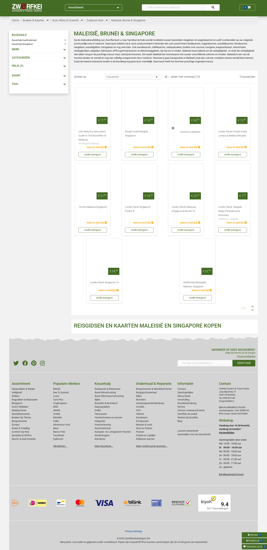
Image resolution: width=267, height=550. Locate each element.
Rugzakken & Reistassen (25, 399)
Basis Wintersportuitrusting (109, 396)
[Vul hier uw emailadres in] (205, 363)
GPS (138, 410)
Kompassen (142, 421)
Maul (55, 428)
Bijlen (97, 399)
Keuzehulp (103, 384)
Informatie (185, 384)
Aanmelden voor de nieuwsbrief (193, 434)
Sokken (15, 396)
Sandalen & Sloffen (22, 435)
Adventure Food (61, 424)
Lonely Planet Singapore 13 (104, 282)
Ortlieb (56, 414)
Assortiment (93, 7)
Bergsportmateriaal (146, 392)
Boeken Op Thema (21, 417)
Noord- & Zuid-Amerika (24, 439)
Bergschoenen (19, 421)
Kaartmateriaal (103, 428)
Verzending (183, 399)
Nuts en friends (144, 428)
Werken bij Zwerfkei (187, 417)
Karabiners (142, 417)
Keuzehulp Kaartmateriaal (24, 40)
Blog (179, 421)
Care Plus (58, 399)
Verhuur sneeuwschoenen (191, 410)
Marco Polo (59, 431)
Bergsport (17, 403)
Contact (181, 389)
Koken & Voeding (21, 428)
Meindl (56, 389)
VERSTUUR (244, 363)
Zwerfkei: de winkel (187, 414)
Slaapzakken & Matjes (23, 389)
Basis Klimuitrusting (105, 392)
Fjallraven (58, 439)
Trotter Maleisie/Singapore (93, 207)
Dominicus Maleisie (190, 131)
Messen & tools (144, 424)
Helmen (140, 414)
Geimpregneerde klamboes (150, 403)
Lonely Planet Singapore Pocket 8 (137, 209)
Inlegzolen (100, 421)
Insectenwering (103, 424)
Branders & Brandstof (106, 403)
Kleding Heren (19, 410)
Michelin (57, 417)
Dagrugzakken (102, 406)
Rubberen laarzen (145, 439)
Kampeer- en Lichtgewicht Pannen (113, 431)
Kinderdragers (102, 435)
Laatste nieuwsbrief (187, 430)
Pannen (140, 431)
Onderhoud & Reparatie (153, 384)
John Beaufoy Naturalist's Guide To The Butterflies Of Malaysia (92, 137)
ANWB (56, 410)
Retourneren (184, 396)
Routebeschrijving (186, 403)
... (47, 20)
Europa (15, 424)
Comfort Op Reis (20, 431)
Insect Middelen (20, 406)
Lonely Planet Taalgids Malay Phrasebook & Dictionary (232, 213)
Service (181, 406)
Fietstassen (101, 414)
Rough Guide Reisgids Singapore (136, 133)
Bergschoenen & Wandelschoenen (154, 389)
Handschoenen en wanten (108, 417)
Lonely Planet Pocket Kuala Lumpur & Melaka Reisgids (232, 133)
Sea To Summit (61, 392)
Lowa (56, 396)
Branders (141, 399)
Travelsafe (58, 435)
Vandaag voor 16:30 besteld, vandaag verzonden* (234, 429)
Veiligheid (17, 392)
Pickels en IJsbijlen (146, 435)
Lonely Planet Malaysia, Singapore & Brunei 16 (184, 209)
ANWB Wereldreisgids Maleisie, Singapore (194, 284)
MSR (55, 406)
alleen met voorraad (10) (185, 76)
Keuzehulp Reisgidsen (22, 44)
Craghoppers (60, 403)
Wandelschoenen (21, 414)
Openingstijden (185, 392)
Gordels (140, 406)
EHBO (98, 410)
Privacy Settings (133, 531)
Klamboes (100, 439)
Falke (56, 421)
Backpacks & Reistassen (107, 389)
